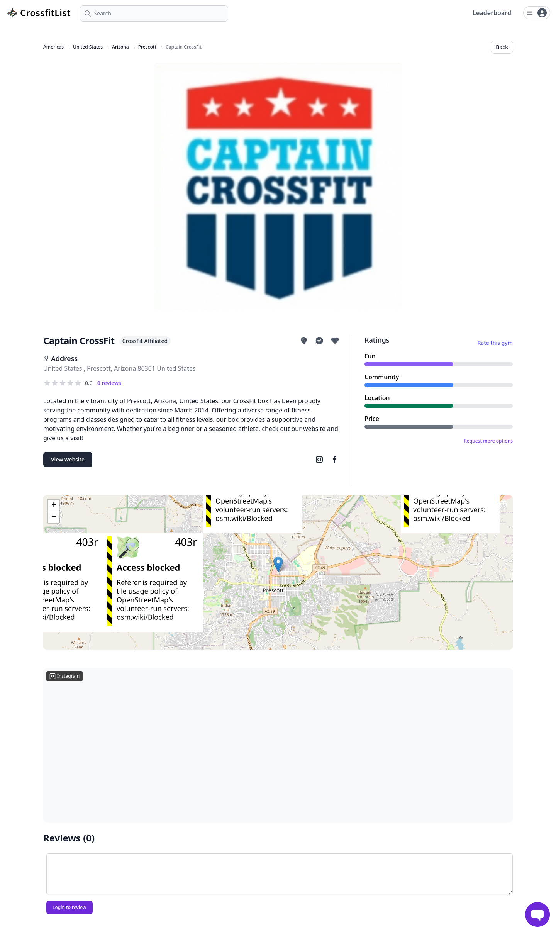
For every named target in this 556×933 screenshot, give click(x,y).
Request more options (488, 441)
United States (88, 47)
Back (502, 47)
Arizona (120, 47)
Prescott (147, 47)
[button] (278, 564)
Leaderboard (492, 12)
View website (68, 459)
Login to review (69, 907)
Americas (53, 47)
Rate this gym (495, 342)
